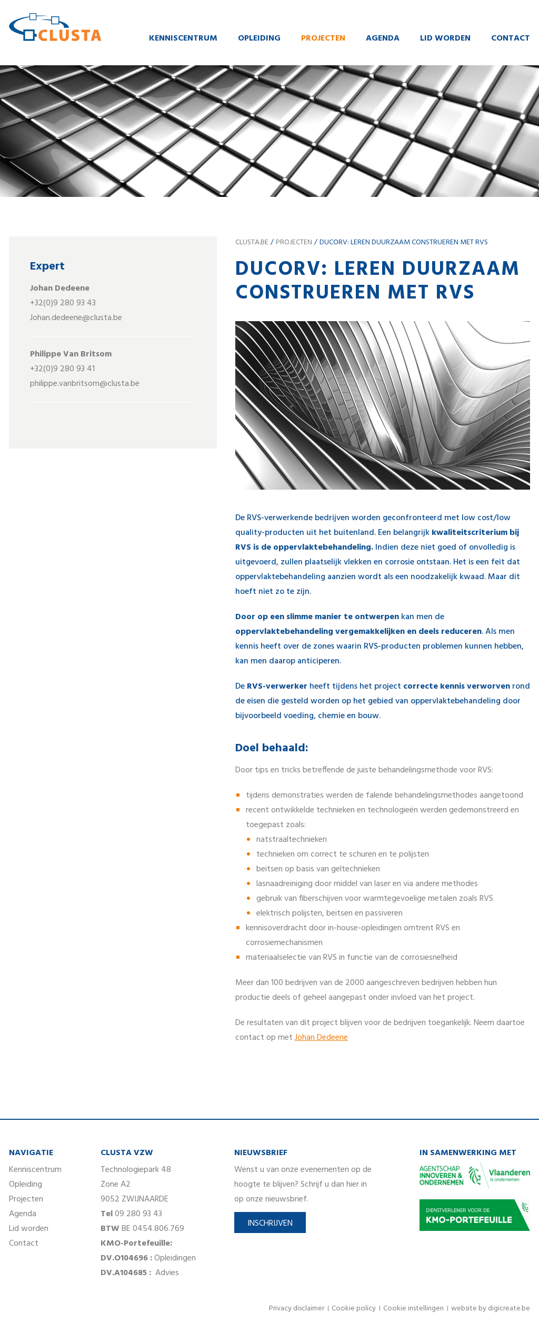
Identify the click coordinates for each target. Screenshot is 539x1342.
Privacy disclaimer (296, 1309)
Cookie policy (354, 1309)
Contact (510, 38)
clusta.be (251, 243)
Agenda (383, 38)
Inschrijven (270, 1224)
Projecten (323, 38)
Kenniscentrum (183, 38)
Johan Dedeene (321, 1038)
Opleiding (259, 38)
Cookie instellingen (413, 1309)
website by (490, 1309)
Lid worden (445, 38)
